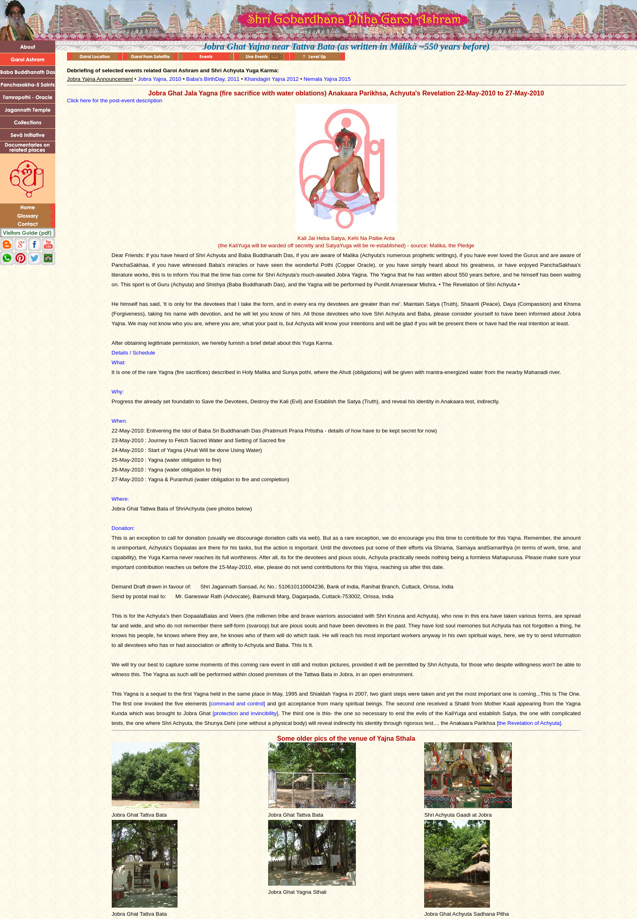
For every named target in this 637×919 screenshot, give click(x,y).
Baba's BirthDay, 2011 (212, 79)
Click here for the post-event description (114, 100)
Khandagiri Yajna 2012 (272, 79)
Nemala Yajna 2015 (327, 79)
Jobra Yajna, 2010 (159, 79)
